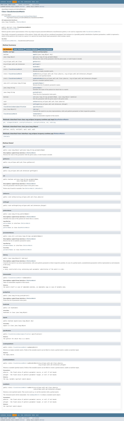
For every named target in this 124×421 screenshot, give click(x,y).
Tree (22, 1)
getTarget (36, 64)
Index (33, 1)
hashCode (36, 66)
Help (37, 1)
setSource (36, 101)
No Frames (26, 4)
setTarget (36, 104)
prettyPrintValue (39, 122)
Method (22, 6)
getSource (36, 61)
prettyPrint (37, 92)
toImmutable (37, 113)
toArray (35, 109)
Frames (20, 4)
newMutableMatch (38, 78)
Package (9, 1)
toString (52, 122)
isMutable (6, 136)
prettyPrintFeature (26, 122)
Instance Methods (32, 49)
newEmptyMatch (37, 69)
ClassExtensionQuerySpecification (15, 106)
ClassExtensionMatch (15, 69)
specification (37, 106)
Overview (3, 1)
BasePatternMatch (13, 29)
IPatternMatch (21, 22)
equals (35, 54)
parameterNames (38, 83)
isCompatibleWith (12, 122)
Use (19, 1)
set (34, 97)
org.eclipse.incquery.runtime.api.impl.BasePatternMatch (20, 16)
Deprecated (27, 1)
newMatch (36, 74)
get (34, 57)
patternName (37, 87)
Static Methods (19, 49)
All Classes (35, 4)
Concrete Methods (46, 49)
